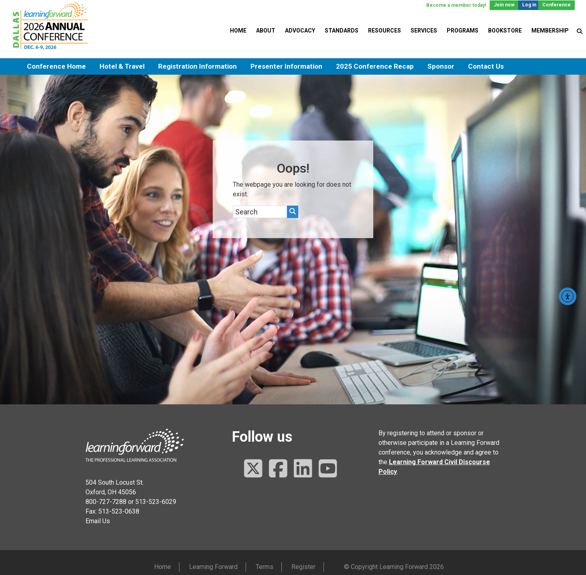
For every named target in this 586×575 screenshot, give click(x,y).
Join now (504, 5)
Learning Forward (213, 567)
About (265, 30)
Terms (264, 567)
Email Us (97, 521)
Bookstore (505, 30)
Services (424, 30)
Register (303, 567)
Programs (462, 30)
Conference (556, 5)
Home (238, 30)
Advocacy (300, 30)
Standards (341, 30)
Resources (384, 30)
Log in (529, 5)
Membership (550, 30)
